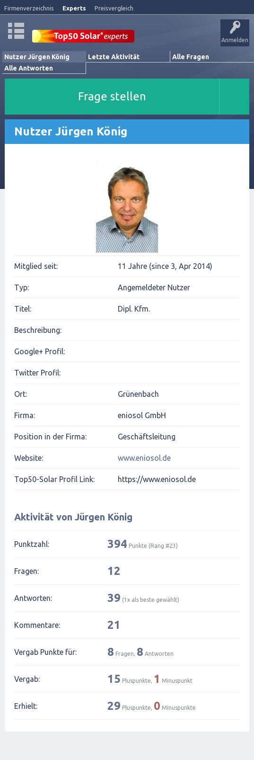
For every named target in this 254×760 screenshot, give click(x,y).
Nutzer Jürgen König (37, 57)
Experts (74, 8)
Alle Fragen (190, 57)
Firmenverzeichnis (29, 8)
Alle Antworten (28, 68)
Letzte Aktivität (114, 57)
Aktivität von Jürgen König (73, 516)
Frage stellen (112, 96)
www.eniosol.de (144, 458)
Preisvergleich (114, 8)
